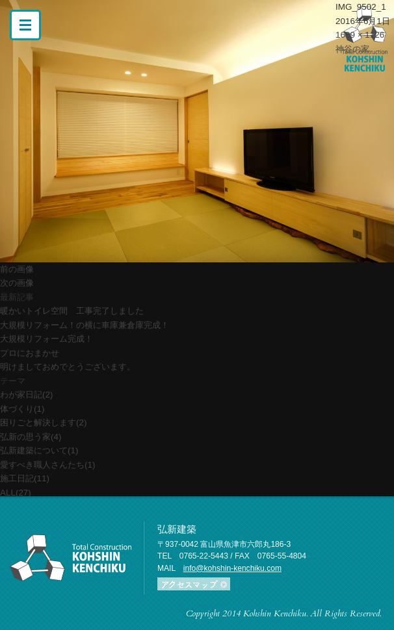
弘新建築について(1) (39, 450)
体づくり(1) (22, 409)
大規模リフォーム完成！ (46, 339)
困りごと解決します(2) (43, 422)
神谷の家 (352, 49)
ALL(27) (15, 493)
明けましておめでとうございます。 (67, 367)
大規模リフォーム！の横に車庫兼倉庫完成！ (84, 325)
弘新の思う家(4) (30, 437)
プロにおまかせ (29, 353)
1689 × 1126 (359, 35)
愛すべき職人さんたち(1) (47, 465)
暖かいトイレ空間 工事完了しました (72, 311)
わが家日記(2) (26, 394)
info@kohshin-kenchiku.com (232, 568)
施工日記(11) (24, 478)
